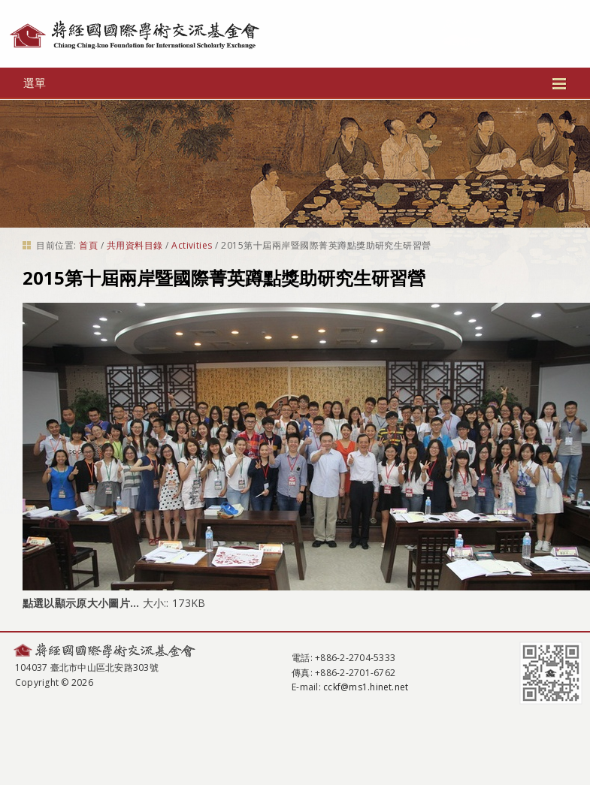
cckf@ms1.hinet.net (365, 687)
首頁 (88, 245)
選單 (294, 82)
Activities (192, 245)
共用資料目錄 (135, 245)
